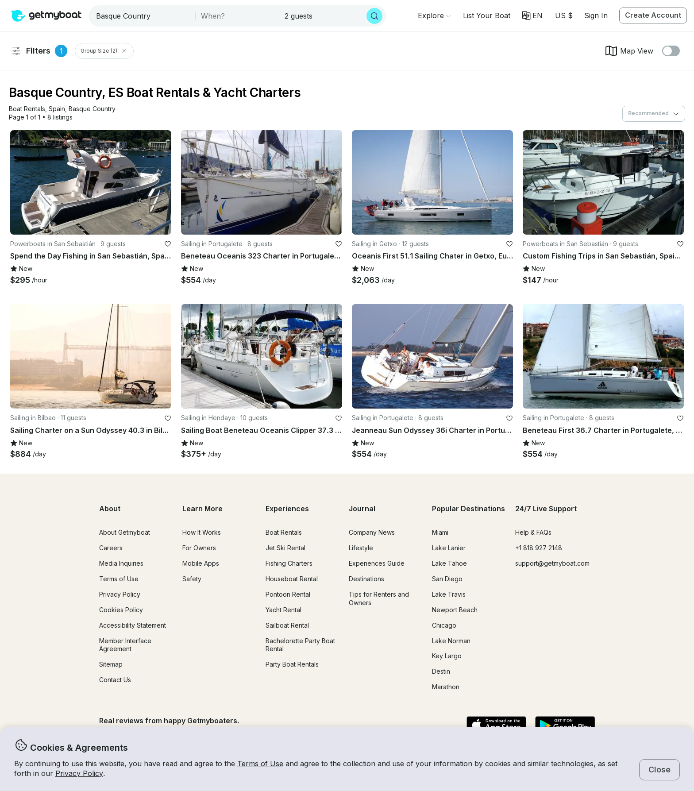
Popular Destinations (468, 508)
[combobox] (143, 16)
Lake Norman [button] (451, 640)
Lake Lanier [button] (449, 548)
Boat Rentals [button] (284, 532)
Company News (372, 532)
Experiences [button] (287, 508)
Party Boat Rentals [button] (292, 664)
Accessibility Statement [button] (132, 625)
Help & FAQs (533, 532)
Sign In (596, 15)
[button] (486, 15)
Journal (362, 508)
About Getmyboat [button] (124, 532)
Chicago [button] (444, 625)
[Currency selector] (563, 15)
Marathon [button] (445, 687)
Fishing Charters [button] (289, 563)
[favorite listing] (167, 243)
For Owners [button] (199, 548)
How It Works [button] (201, 532)
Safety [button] (191, 579)
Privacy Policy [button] (79, 773)
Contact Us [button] (115, 679)
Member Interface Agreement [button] (125, 645)
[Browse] (434, 15)
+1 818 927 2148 (538, 548)
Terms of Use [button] (260, 763)
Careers (111, 548)
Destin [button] (441, 671)
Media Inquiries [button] (121, 563)
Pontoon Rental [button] (288, 594)
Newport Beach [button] (455, 610)
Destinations (366, 579)
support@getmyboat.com (552, 563)
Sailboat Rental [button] (287, 625)
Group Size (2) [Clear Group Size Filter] (104, 50)
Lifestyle (361, 548)
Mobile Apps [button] (200, 563)
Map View (628, 51)
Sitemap (111, 664)
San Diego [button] (447, 579)
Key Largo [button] (447, 656)
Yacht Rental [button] (283, 610)
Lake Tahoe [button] (449, 563)
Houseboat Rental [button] (292, 579)
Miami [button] (440, 532)
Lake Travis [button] (449, 594)
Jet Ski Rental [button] (285, 548)
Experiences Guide (377, 563)
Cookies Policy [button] (121, 610)
